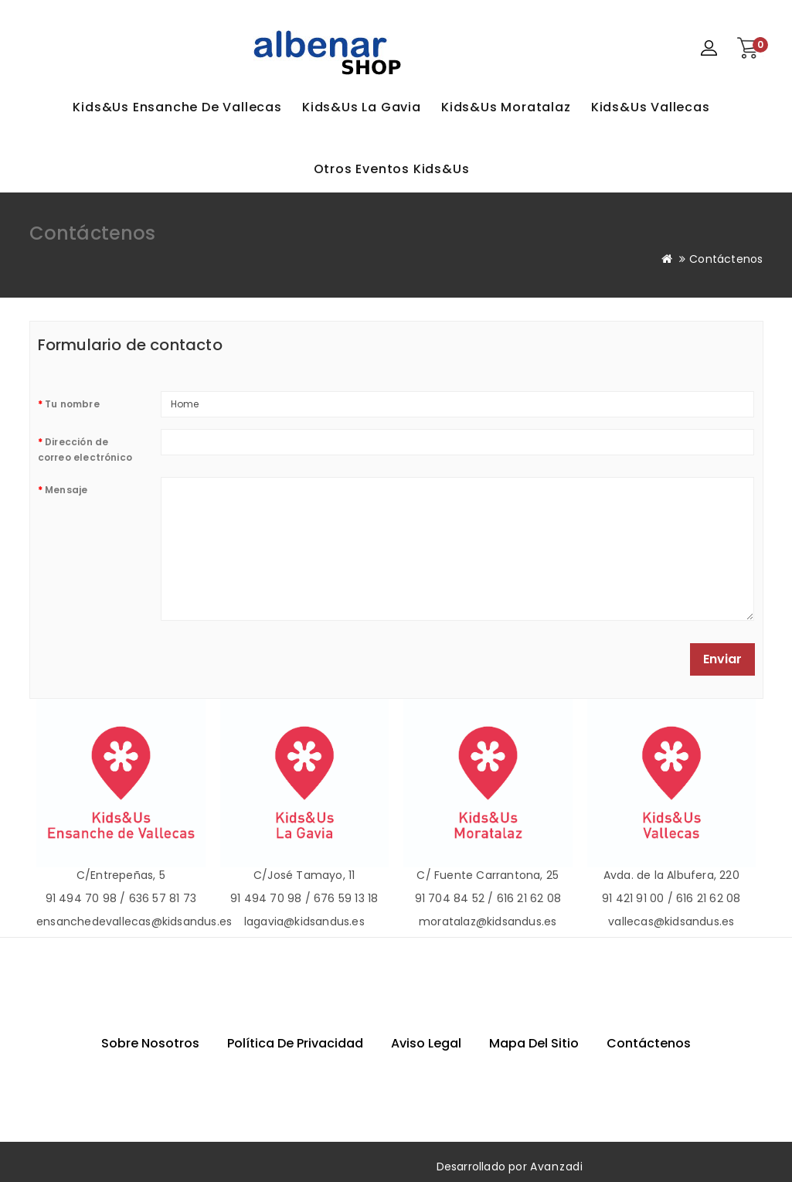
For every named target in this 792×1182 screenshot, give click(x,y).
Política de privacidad (295, 1043)
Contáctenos (726, 259)
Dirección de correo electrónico (85, 449)
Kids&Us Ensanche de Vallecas (177, 107)
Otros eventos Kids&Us (392, 169)
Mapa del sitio (534, 1043)
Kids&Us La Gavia (361, 107)
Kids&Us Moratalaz (506, 107)
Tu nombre (72, 403)
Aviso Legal (426, 1043)
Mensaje (66, 489)
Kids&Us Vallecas (650, 107)
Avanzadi (556, 1166)
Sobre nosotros (150, 1043)
